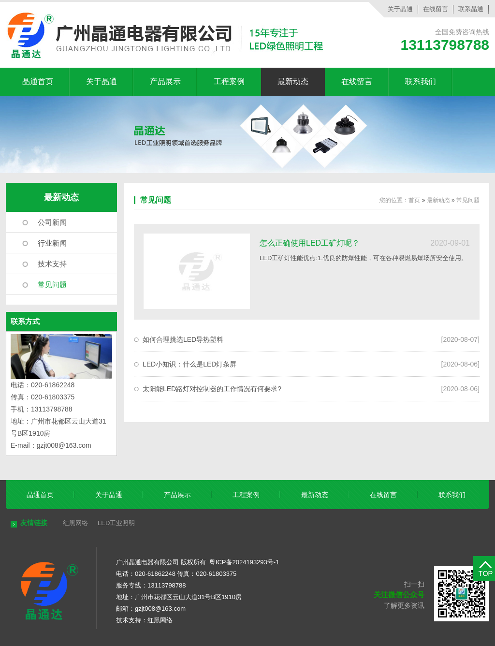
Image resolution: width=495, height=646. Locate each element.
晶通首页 (37, 81)
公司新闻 (52, 222)
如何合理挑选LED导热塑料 (183, 339)
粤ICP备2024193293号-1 (244, 562)
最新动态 (292, 81)
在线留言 (435, 9)
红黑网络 (75, 523)
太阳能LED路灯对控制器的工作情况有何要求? (212, 389)
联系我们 (420, 81)
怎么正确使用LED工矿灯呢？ (310, 243)
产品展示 (165, 81)
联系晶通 (470, 9)
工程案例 (229, 81)
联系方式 (25, 321)
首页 (414, 200)
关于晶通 (400, 9)
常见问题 (52, 284)
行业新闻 (52, 243)
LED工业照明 (116, 523)
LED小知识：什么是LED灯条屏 (189, 364)
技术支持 (52, 264)
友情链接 (33, 523)
